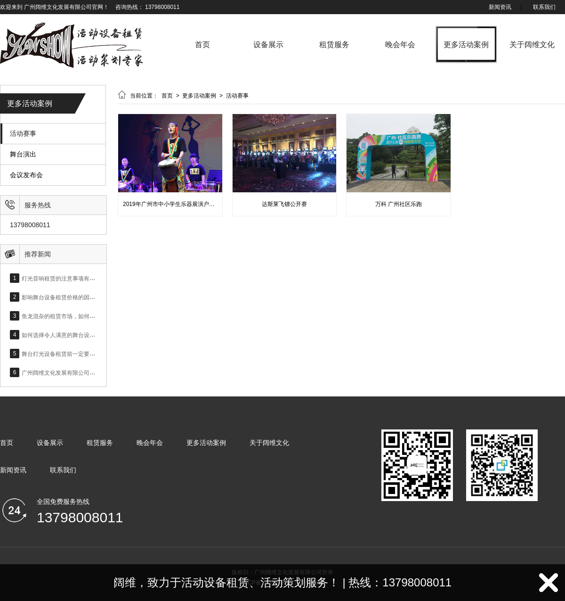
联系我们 (544, 7)
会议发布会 (26, 175)
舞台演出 (23, 154)
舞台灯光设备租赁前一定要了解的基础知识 (75, 353)
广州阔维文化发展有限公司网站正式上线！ (75, 372)
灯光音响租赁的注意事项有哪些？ (64, 278)
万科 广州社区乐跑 (398, 204)
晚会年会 (400, 45)
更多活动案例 (466, 45)
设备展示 (268, 45)
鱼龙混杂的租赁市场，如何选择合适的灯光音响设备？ (89, 316)
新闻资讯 (500, 7)
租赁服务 (334, 45)
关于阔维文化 (532, 45)
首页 (202, 45)
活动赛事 (23, 133)
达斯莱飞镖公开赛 (284, 204)
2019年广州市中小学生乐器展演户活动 (171, 204)
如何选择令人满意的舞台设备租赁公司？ (72, 334)
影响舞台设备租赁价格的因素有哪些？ (70, 297)
